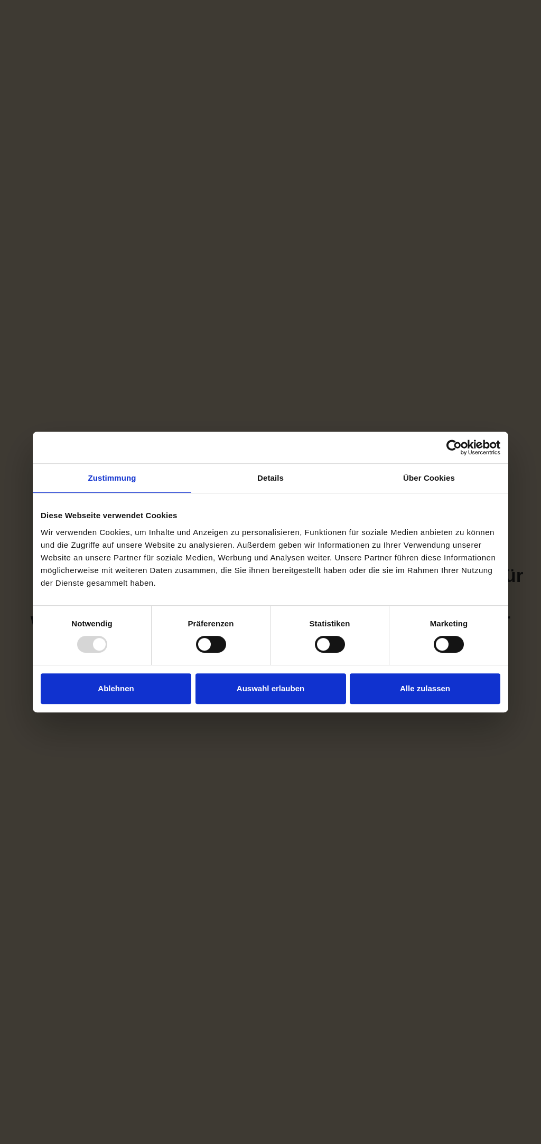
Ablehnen (116, 688)
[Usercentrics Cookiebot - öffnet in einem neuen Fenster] (454, 447)
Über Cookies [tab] (429, 477)
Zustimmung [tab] (112, 477)
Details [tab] (270, 477)
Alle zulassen (425, 688)
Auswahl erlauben (270, 688)
